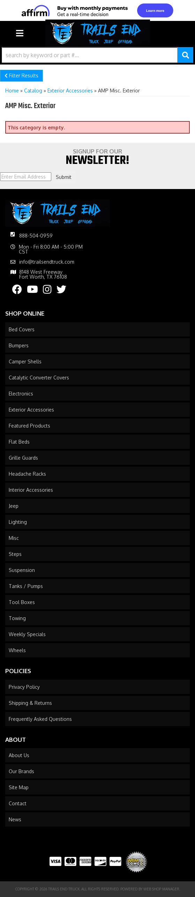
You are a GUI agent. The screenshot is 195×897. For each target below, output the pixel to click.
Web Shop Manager (161, 889)
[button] (97, 55)
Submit (64, 177)
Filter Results (21, 75)
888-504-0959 (36, 236)
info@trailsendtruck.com (46, 261)
